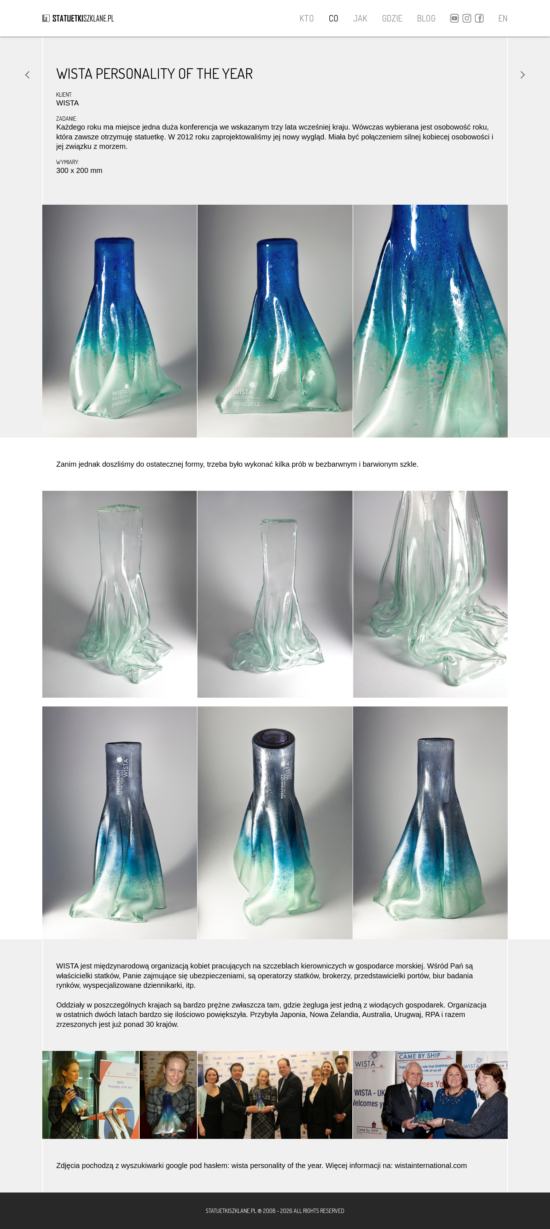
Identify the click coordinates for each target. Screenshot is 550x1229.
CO (333, 18)
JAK (360, 18)
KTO (306, 18)
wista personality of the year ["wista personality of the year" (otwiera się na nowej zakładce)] (277, 1165)
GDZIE (392, 18)
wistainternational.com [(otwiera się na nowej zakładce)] (431, 1165)
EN (503, 18)
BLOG (426, 18)
